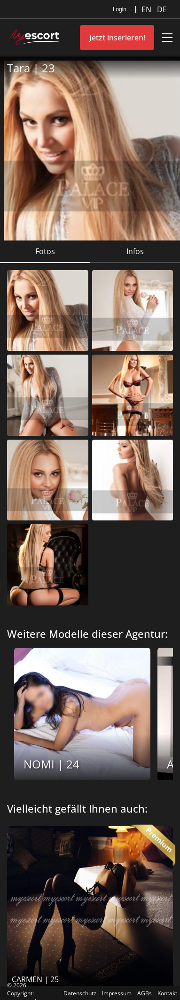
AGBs (144, 993)
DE (162, 9)
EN (147, 9)
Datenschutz (79, 993)
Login (119, 9)
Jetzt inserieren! (117, 37)
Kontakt (167, 993)
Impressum (117, 993)
